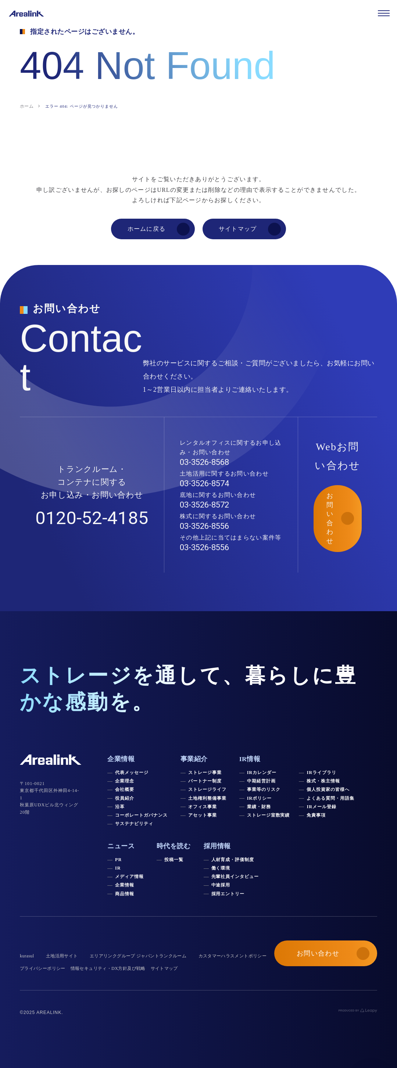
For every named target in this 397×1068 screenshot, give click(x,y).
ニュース (121, 846)
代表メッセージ (132, 772)
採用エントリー (228, 893)
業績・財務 (259, 806)
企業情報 (124, 885)
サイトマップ (164, 968)
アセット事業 (202, 815)
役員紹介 (124, 798)
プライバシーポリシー (42, 968)
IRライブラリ (321, 772)
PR (118, 859)
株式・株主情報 (323, 781)
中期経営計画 (261, 781)
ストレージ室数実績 (268, 815)
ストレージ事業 (205, 772)
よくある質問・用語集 (330, 798)
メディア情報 (129, 876)
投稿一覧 (173, 859)
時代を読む (174, 846)
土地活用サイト (62, 955)
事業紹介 (194, 759)
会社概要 (124, 789)
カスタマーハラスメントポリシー (232, 955)
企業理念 (124, 781)
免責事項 (316, 815)
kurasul (27, 955)
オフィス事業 (202, 806)
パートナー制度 (205, 781)
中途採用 (220, 885)
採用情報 (217, 846)
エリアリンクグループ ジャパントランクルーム (138, 955)
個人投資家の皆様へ (328, 789)
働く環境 (220, 868)
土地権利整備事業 (207, 798)
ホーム (26, 106)
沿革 (120, 806)
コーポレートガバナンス (141, 815)
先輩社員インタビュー (235, 876)
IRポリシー (259, 798)
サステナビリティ (134, 823)
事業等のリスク (263, 789)
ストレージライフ (207, 789)
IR (118, 868)
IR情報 (250, 759)
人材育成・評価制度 (232, 859)
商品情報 (124, 893)
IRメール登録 (321, 806)
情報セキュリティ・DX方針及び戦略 (108, 968)
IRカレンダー (261, 772)
